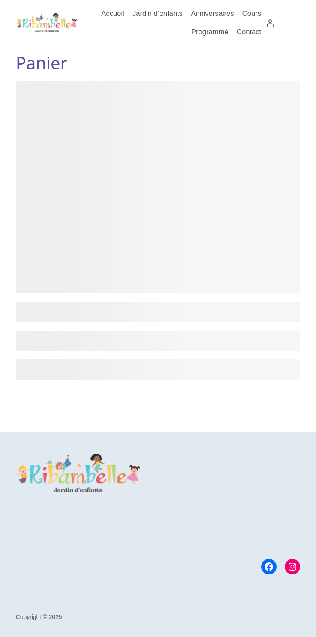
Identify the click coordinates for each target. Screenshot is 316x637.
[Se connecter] (270, 23)
